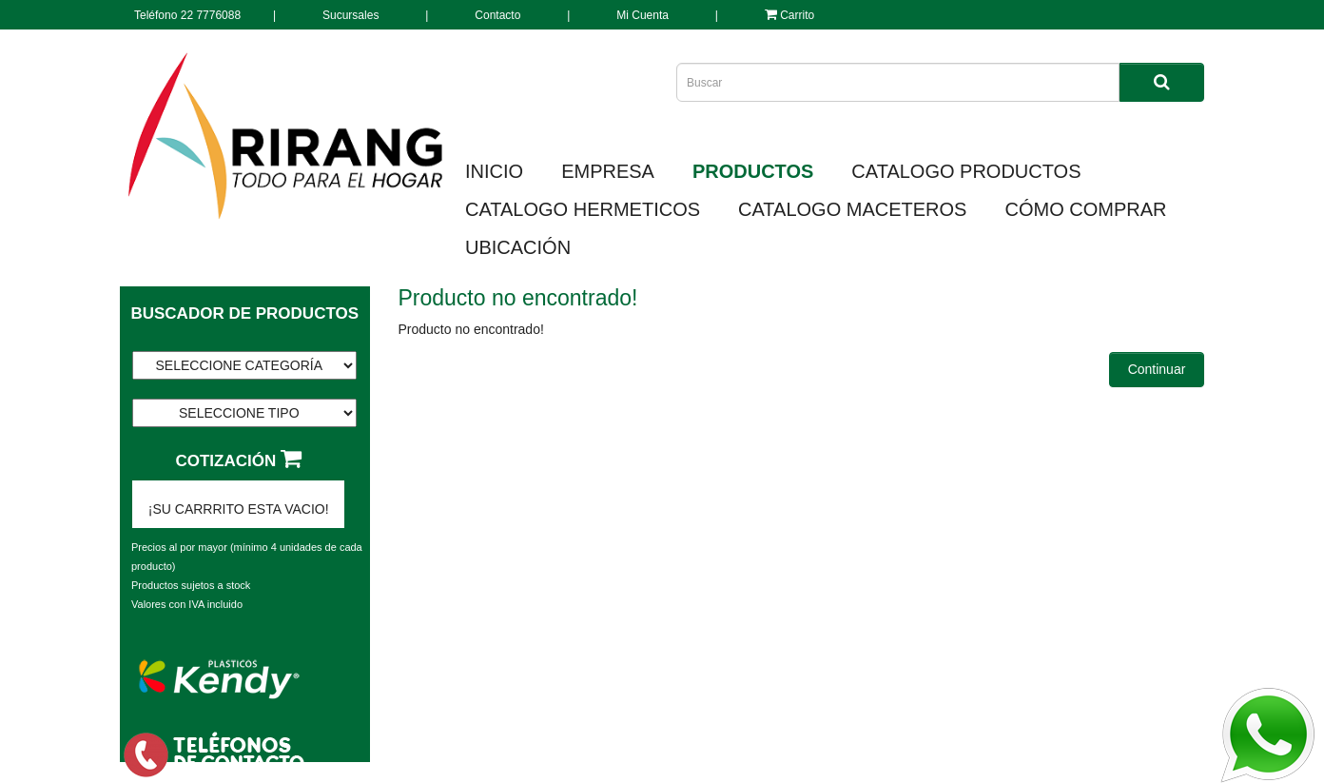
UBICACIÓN (518, 247)
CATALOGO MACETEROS (852, 209)
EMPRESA (607, 171)
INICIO (494, 171)
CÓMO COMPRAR (1085, 209)
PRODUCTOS (752, 171)
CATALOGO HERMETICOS (582, 209)
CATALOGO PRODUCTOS (966, 171)
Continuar (1157, 369)
